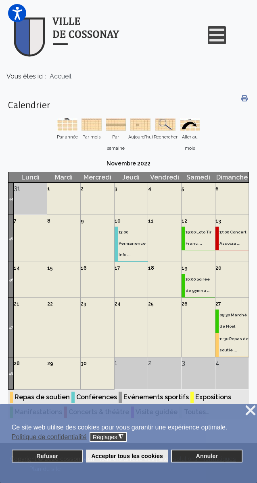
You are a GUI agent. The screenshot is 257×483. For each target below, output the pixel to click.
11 (151, 221)
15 (50, 268)
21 (16, 304)
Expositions (213, 397)
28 (17, 363)
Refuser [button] (47, 456)
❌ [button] (250, 410)
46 (10, 280)
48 (10, 373)
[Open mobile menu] (217, 35)
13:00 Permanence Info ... (132, 243)
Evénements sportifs (156, 397)
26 (185, 304)
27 (218, 304)
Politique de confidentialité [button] (49, 436)
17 (117, 268)
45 (10, 238)
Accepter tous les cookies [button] (127, 456)
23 (83, 304)
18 (151, 268)
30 (84, 363)
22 (50, 304)
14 (17, 268)
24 (118, 304)
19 (185, 268)
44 (10, 198)
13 (218, 221)
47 (10, 327)
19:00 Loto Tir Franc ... (198, 238)
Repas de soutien (42, 397)
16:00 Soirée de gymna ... (198, 285)
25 (151, 304)
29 (50, 363)
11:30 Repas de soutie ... (234, 344)
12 (184, 221)
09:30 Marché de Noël (233, 320)
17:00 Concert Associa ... (233, 238)
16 (84, 268)
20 (218, 268)
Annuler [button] (207, 456)
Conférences (96, 397)
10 (118, 221)
